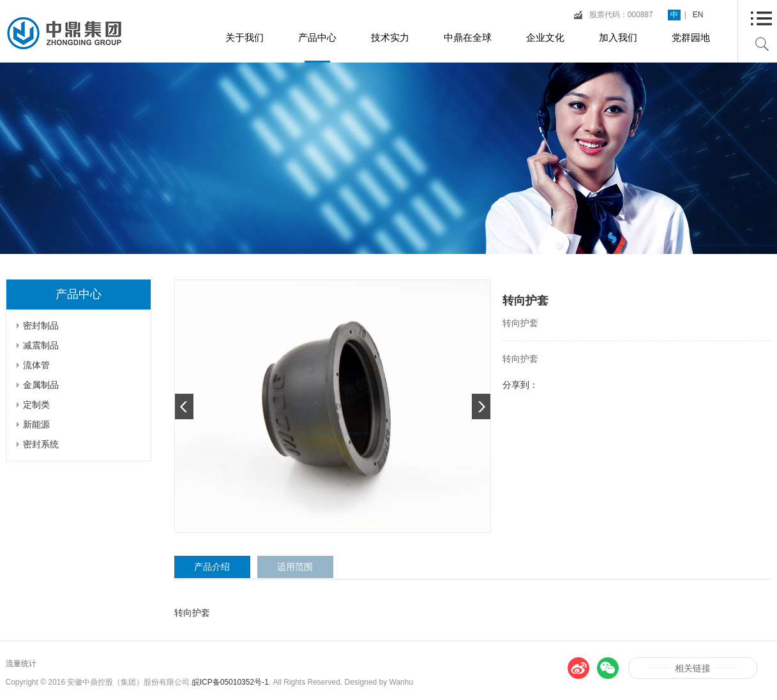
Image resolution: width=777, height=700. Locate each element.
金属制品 (41, 385)
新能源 (36, 424)
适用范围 (295, 567)
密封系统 (41, 444)
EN (698, 14)
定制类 (36, 404)
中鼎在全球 (468, 37)
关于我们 (244, 37)
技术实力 (390, 37)
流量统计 (21, 663)
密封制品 (41, 325)
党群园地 (691, 37)
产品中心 (317, 37)
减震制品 (41, 345)
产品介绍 (212, 567)
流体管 (36, 365)
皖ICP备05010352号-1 (230, 682)
